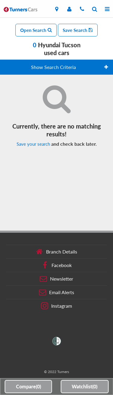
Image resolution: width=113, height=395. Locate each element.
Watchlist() (84, 386)
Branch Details (56, 251)
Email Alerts (56, 292)
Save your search (33, 144)
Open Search (36, 30)
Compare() (28, 386)
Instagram (56, 305)
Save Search (78, 30)
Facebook (56, 265)
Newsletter (56, 278)
